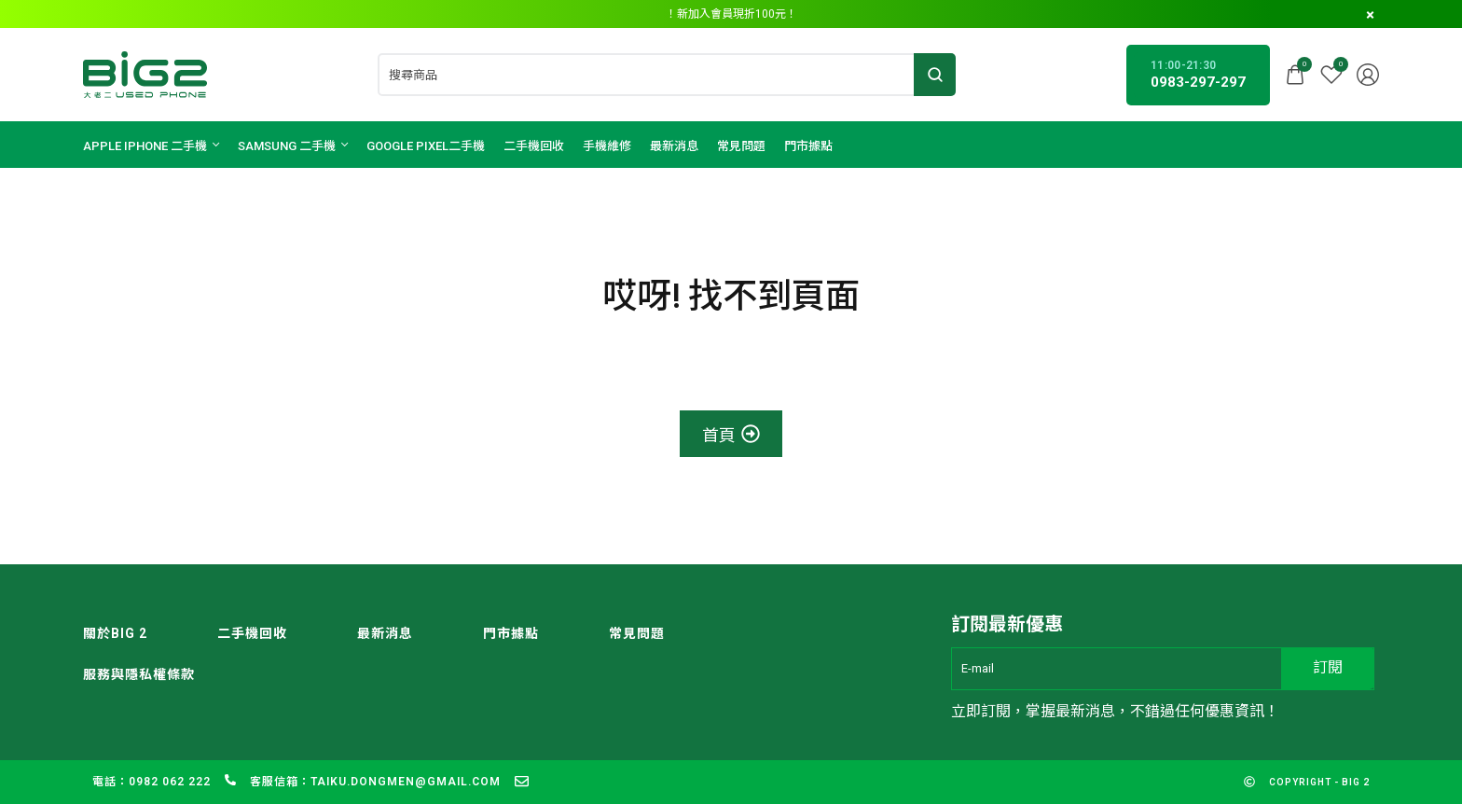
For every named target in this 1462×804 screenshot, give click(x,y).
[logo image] (145, 73)
